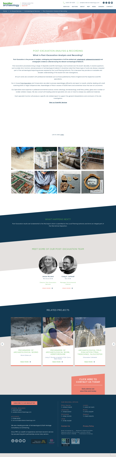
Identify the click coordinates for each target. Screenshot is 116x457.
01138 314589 (67, 405)
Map (88, 6)
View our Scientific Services (58, 102)
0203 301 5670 (69, 3)
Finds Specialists (25, 83)
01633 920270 (89, 400)
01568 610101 (16, 402)
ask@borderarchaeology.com (88, 3)
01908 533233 (67, 391)
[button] (2, 334)
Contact (110, 6)
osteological (81, 59)
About (82, 6)
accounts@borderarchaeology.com (24, 404)
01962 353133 (67, 400)
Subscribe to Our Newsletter (24, 387)
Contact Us (65, 410)
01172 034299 (89, 396)
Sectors (75, 6)
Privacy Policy (88, 410)
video (62, 134)
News (94, 6)
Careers (101, 6)
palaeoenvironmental (93, 59)
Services (66, 6)
